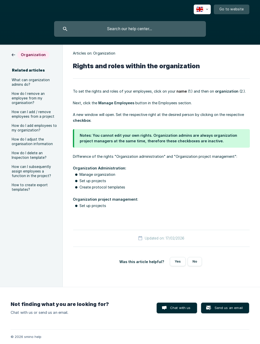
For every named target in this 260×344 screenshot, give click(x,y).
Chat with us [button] (180, 308)
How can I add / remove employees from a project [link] (33, 114)
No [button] (194, 261)
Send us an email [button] (229, 308)
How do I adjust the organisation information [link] (32, 141)
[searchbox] (130, 29)
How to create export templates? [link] (30, 187)
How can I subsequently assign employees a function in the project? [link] (31, 171)
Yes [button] (178, 261)
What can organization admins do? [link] (31, 82)
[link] (30, 54)
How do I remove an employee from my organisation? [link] (28, 98)
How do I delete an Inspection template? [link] (29, 155)
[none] (202, 9)
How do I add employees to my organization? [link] (34, 128)
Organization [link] (104, 53)
